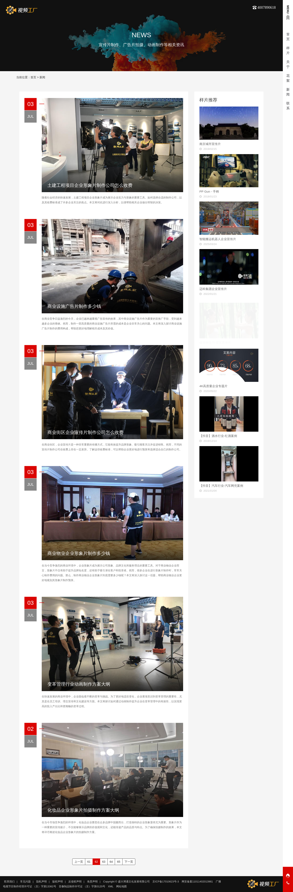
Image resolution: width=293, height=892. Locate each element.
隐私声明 (41, 881)
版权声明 (57, 881)
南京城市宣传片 (210, 144)
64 (111, 861)
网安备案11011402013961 (197, 881)
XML (111, 886)
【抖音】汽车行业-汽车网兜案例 (221, 485)
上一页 (78, 861)
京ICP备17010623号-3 (165, 881)
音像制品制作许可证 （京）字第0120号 (82, 886)
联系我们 (9, 881)
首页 (33, 77)
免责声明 (92, 881)
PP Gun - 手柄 (209, 191)
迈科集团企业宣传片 (213, 289)
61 (89, 861)
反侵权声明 (75, 881)
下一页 (129, 861)
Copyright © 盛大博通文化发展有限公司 (126, 881)
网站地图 (121, 886)
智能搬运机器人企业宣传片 (217, 239)
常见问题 (25, 881)
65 (118, 861)
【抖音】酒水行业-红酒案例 (218, 436)
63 (103, 861)
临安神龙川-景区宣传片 (215, 338)
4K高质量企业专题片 (213, 386)
